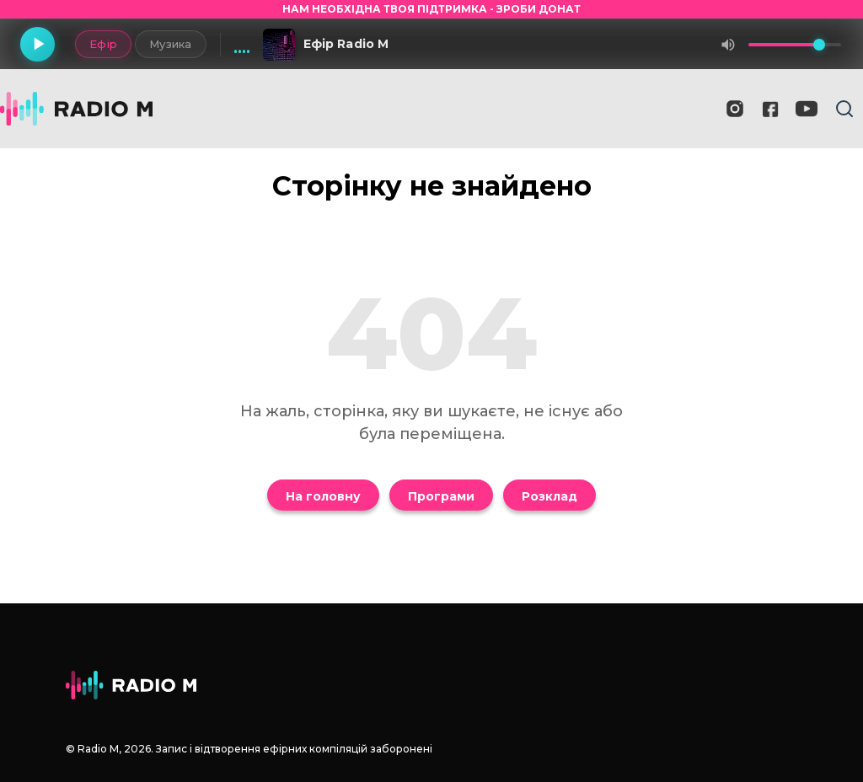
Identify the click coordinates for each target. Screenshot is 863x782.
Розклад (549, 496)
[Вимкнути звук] (728, 44)
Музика (166, 44)
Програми (441, 496)
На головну (323, 496)
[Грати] (38, 44)
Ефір (99, 44)
